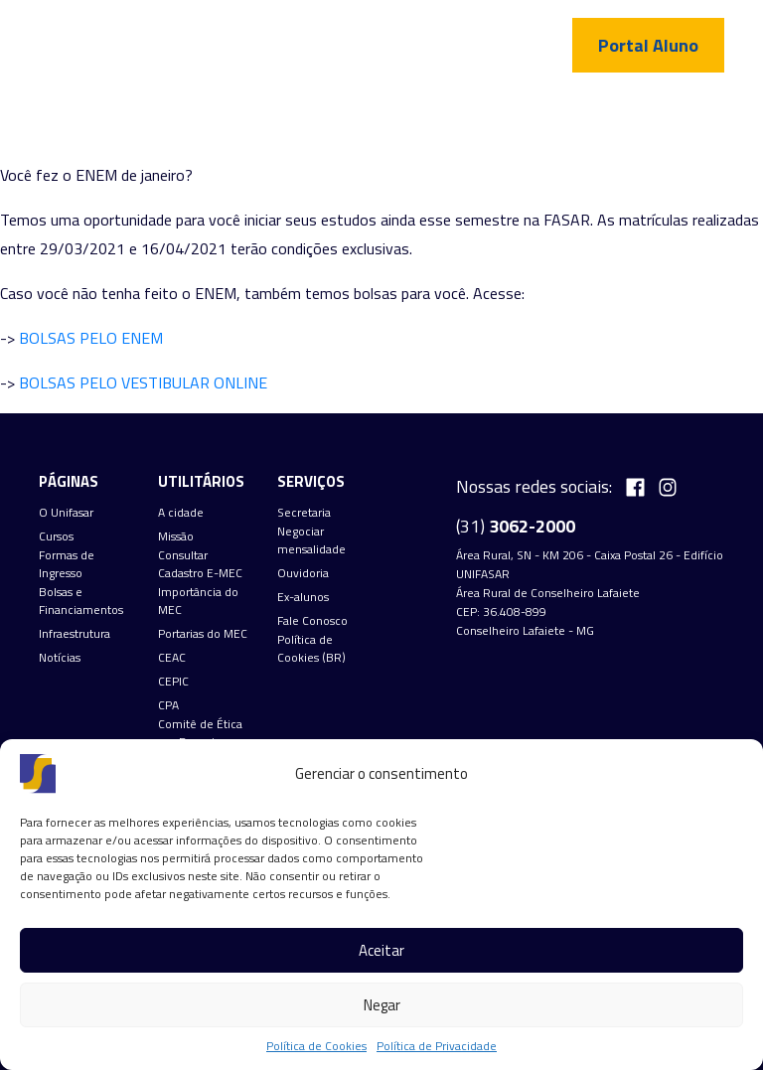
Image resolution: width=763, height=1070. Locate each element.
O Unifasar (66, 513)
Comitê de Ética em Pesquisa (200, 733)
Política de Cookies (316, 1046)
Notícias (59, 658)
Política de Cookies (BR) (311, 649)
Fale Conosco (312, 621)
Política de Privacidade (437, 1046)
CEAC (172, 658)
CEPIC (173, 681)
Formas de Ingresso (66, 564)
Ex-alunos (303, 597)
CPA (168, 705)
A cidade (181, 513)
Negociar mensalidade (311, 540)
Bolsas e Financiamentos (81, 601)
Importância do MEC (198, 601)
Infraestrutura (74, 634)
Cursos (56, 536)
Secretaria (304, 513)
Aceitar (381, 950)
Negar (382, 1005)
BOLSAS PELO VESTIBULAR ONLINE (143, 382)
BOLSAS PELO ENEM (91, 338)
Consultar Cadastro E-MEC (200, 564)
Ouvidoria (303, 573)
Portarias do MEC (202, 634)
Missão (176, 536)
